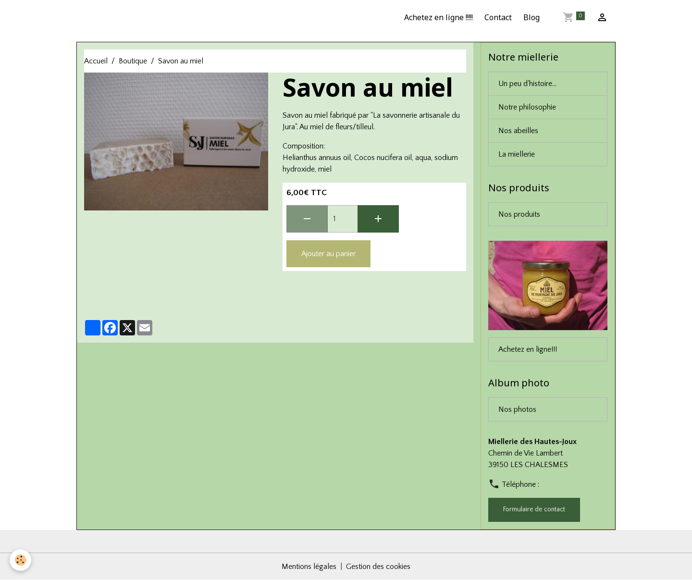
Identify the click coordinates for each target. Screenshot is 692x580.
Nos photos (517, 409)
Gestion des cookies (378, 566)
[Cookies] (20, 560)
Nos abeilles (518, 130)
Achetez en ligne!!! (527, 349)
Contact (498, 17)
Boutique (133, 61)
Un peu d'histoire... (527, 83)
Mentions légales (309, 566)
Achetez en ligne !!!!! (438, 17)
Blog (531, 17)
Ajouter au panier (328, 253)
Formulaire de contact (534, 509)
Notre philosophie (527, 107)
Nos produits (519, 214)
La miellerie (516, 154)
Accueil (96, 61)
